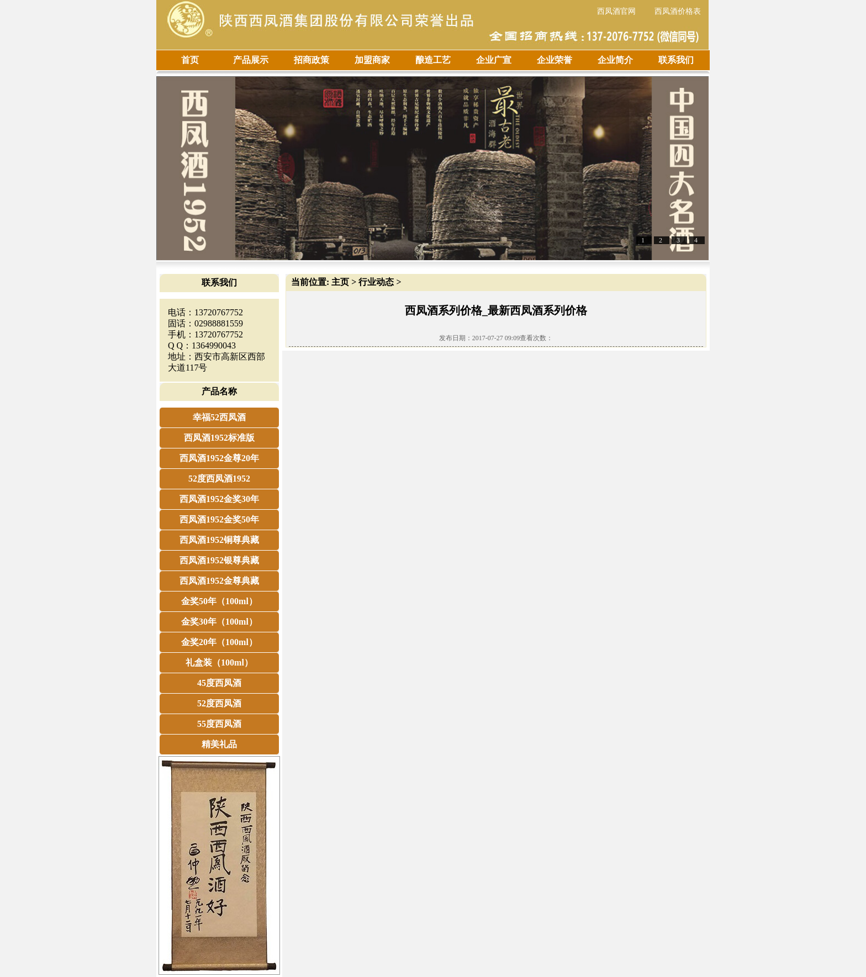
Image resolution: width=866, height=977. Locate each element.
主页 (340, 282)
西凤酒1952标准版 (219, 437)
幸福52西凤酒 (219, 417)
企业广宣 (493, 60)
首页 (190, 60)
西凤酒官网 (616, 11)
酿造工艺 (433, 60)
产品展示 (250, 60)
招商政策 (311, 60)
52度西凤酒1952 (219, 478)
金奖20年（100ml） (219, 642)
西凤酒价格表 (677, 11)
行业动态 (376, 282)
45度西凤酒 (219, 683)
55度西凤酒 (219, 723)
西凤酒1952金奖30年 (219, 499)
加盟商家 (372, 60)
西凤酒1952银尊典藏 (219, 560)
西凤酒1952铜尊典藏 (219, 540)
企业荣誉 (554, 60)
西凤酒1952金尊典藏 (219, 580)
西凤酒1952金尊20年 (219, 458)
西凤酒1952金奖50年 (219, 519)
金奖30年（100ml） (219, 621)
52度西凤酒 (219, 703)
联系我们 (676, 60)
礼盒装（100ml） (219, 662)
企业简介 (615, 60)
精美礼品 (219, 744)
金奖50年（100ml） (219, 601)
